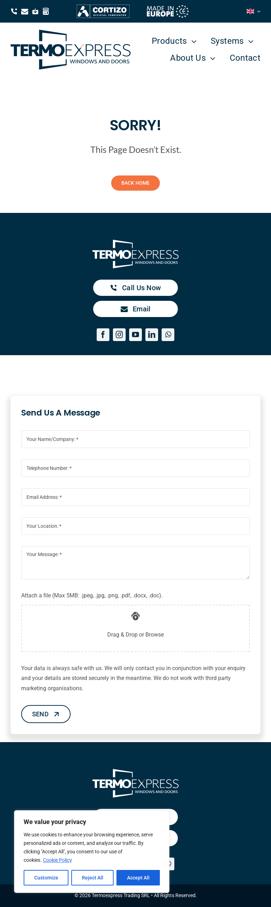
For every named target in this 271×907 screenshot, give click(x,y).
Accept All (138, 878)
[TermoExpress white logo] (135, 242)
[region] (91, 851)
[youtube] (135, 334)
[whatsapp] (168, 334)
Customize (46, 878)
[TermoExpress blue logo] (71, 32)
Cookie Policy (57, 860)
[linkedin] (151, 334)
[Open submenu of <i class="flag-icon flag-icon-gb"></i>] (257, 11)
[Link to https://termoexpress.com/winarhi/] (45, 11)
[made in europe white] (168, 7)
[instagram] (119, 334)
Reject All (92, 878)
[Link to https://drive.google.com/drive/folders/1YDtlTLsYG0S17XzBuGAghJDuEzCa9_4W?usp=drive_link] (35, 11)
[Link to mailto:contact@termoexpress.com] (24, 11)
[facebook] (103, 334)
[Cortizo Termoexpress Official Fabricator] (103, 7)
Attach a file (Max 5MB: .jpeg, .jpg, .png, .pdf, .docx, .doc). (97, 595)
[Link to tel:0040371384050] (14, 11)
